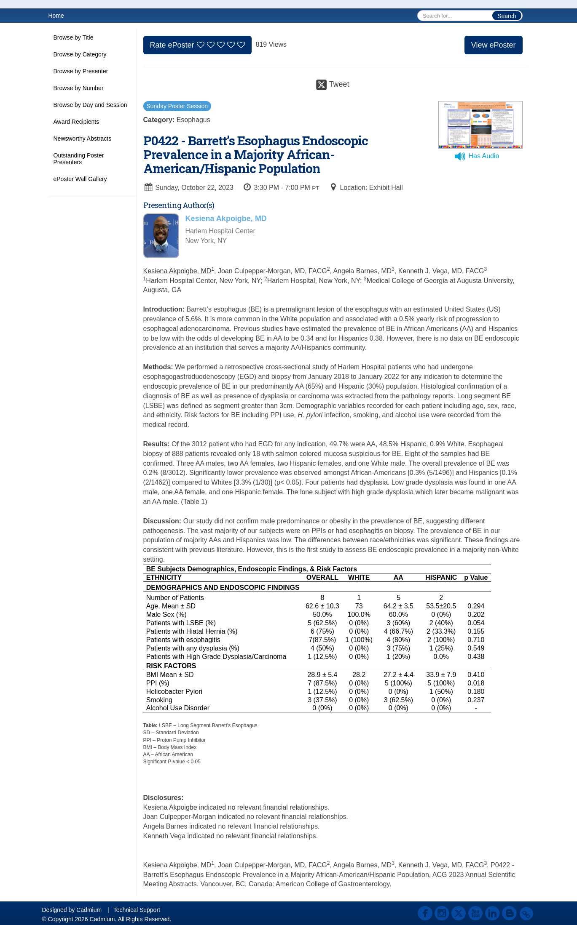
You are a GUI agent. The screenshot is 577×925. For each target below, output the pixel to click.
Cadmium (89, 909)
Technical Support (136, 909)
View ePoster (493, 45)
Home (56, 15)
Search (506, 16)
